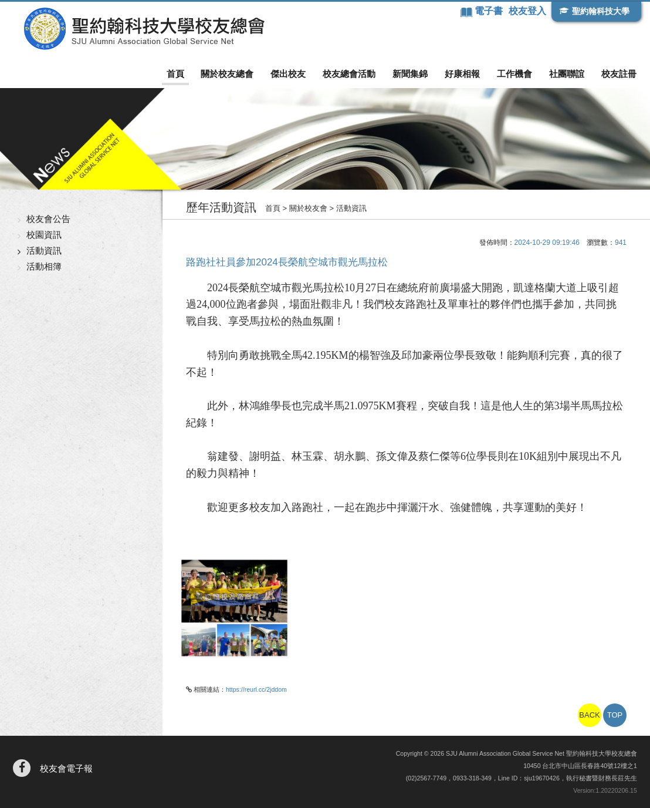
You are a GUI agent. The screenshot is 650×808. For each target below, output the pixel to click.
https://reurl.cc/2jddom (256, 689)
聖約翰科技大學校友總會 (144, 29)
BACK (589, 715)
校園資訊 (44, 235)
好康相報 (462, 74)
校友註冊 (619, 74)
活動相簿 (44, 266)
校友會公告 (48, 219)
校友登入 (527, 11)
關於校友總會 (227, 74)
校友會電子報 (66, 768)
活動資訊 (44, 250)
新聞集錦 (410, 74)
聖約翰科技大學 (600, 11)
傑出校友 (288, 74)
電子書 (490, 11)
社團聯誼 (566, 74)
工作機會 (514, 74)
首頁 (175, 74)
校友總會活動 (349, 74)
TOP (615, 715)
